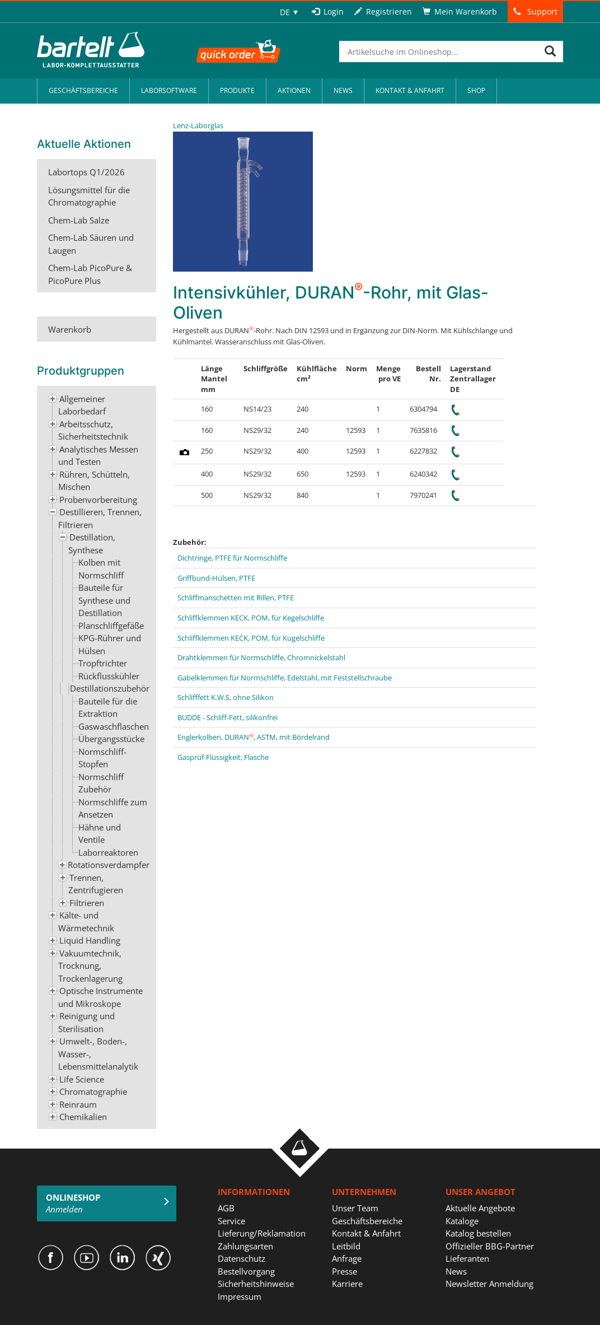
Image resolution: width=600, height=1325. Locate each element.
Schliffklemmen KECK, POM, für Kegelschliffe (250, 618)
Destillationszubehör (109, 688)
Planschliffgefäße (111, 625)
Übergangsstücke (111, 738)
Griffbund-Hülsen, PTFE (216, 578)
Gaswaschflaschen (113, 726)
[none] (288, 12)
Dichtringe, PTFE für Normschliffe (232, 558)
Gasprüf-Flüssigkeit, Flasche (223, 757)
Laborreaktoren (108, 852)
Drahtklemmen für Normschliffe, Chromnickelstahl (261, 657)
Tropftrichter (102, 663)
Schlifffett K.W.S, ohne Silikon (225, 697)
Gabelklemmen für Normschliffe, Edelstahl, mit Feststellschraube (284, 678)
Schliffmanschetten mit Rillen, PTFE (235, 597)
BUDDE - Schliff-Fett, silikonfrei (227, 717)
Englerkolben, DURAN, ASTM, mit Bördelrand (253, 737)
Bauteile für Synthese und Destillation (104, 600)
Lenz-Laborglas (198, 125)
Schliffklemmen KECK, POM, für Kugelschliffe (251, 638)
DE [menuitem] (285, 12)
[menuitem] (288, 12)
